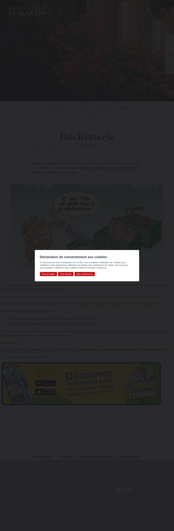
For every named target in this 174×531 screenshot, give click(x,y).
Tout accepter (48, 274)
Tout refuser (66, 274)
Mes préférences (84, 274)
